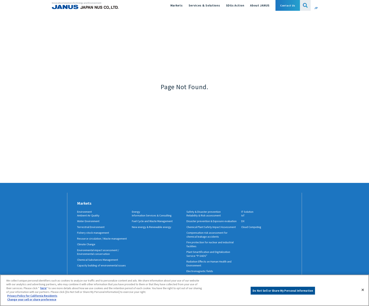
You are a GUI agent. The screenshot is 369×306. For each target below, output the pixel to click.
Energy (136, 212)
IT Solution (248, 212)
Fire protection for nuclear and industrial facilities (206, 255)
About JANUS (260, 5)
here (43, 288)
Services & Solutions (204, 5)
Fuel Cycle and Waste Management (154, 224)
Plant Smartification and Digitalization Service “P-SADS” (207, 265)
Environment (86, 212)
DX (243, 224)
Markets (176, 5)
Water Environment (90, 224)
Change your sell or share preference (31, 299)
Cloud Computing (252, 230)
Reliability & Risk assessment (205, 219)
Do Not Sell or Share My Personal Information (283, 290)
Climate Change (87, 251)
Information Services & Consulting (154, 219)
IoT (243, 219)
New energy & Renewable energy (153, 230)
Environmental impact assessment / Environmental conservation (101, 259)
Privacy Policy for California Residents (32, 296)
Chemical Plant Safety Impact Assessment (205, 236)
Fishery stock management (95, 236)
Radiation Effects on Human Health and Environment (209, 274)
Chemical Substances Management (100, 267)
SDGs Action (235, 5)
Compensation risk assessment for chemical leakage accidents (209, 245)
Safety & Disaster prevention (206, 212)
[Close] (362, 289)
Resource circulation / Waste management (95, 244)
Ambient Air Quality (90, 219)
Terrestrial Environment (93, 230)
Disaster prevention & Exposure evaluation (207, 226)
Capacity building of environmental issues (100, 274)
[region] (184, 290)
